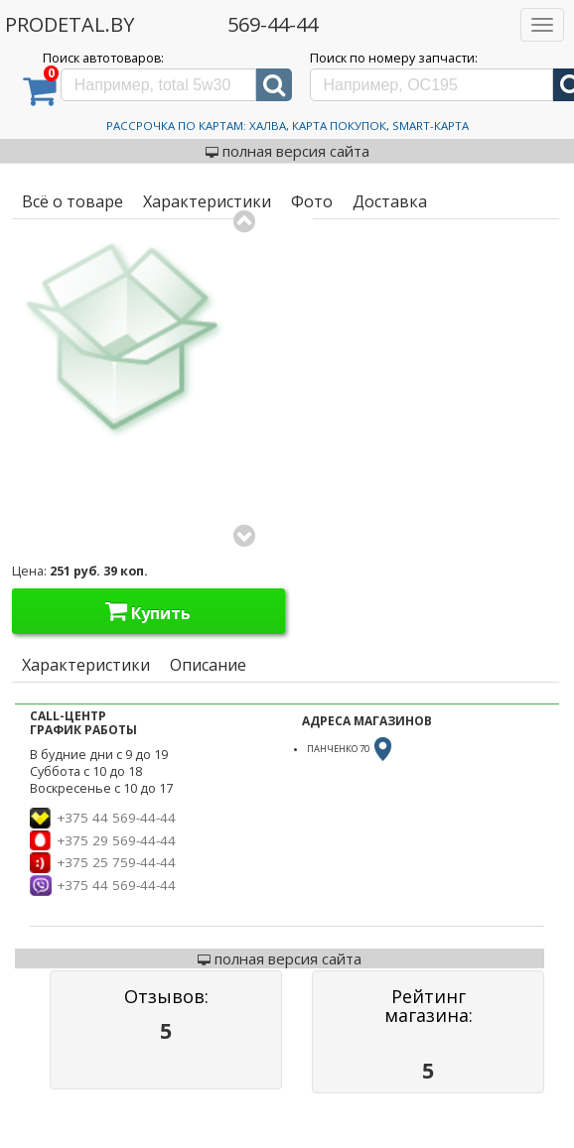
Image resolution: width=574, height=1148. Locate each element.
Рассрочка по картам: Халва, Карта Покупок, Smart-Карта (287, 125)
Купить (148, 611)
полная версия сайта (287, 151)
